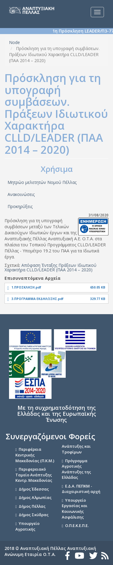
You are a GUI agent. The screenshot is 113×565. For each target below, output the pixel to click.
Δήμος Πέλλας (32, 506)
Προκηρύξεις (20, 206)
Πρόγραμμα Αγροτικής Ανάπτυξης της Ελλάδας (76, 469)
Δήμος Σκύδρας (34, 514)
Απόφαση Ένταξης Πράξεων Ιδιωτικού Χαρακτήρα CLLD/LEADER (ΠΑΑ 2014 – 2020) (50, 267)
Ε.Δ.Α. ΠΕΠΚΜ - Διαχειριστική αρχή (81, 488)
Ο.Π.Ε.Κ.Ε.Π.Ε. (77, 525)
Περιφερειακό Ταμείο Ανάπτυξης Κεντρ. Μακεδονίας (33, 474)
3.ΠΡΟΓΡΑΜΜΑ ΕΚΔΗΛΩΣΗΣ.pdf (37, 299)
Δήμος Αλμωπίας (35, 497)
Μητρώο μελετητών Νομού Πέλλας (42, 182)
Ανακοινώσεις (21, 194)
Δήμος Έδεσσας (34, 489)
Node (14, 42)
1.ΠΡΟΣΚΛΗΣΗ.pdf (26, 287)
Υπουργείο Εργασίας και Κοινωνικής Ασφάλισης (74, 508)
